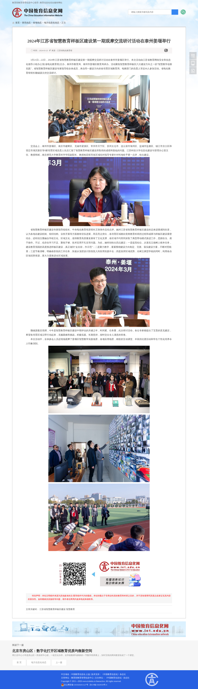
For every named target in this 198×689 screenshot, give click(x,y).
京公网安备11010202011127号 (76, 685)
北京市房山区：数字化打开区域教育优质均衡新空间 (52, 651)
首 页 (19, 662)
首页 (17, 23)
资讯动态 (26, 23)
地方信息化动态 (51, 23)
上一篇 (59, 662)
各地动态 (37, 23)
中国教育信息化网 (193, 55)
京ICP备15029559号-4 (98, 685)
